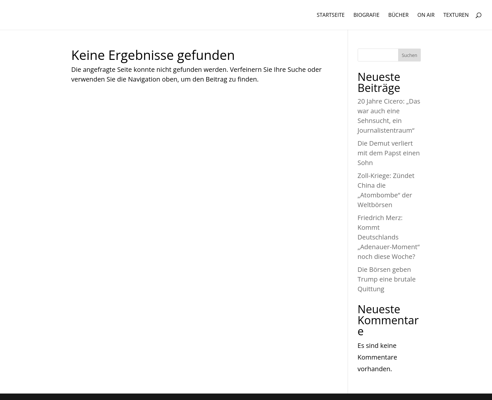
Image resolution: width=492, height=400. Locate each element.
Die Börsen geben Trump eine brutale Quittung (387, 279)
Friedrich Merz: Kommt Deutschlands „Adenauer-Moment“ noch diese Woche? (389, 237)
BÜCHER (398, 15)
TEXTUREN (456, 15)
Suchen (409, 55)
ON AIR (425, 15)
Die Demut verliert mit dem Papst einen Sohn (389, 153)
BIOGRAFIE (366, 15)
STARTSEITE (330, 15)
